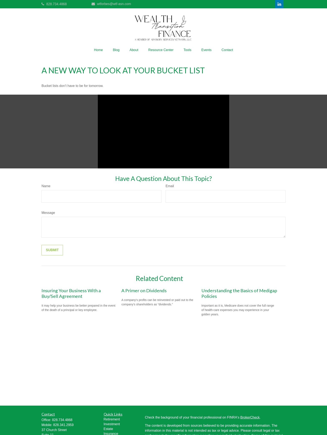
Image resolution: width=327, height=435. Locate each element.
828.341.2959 (63, 425)
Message (48, 212)
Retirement (112, 419)
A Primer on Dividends (144, 290)
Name (46, 186)
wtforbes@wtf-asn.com (111, 4)
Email (170, 186)
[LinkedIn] (279, 4)
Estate (108, 429)
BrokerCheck (249, 417)
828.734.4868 (54, 4)
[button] (98, 50)
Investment (112, 424)
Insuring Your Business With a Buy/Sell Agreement (71, 293)
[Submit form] (52, 250)
